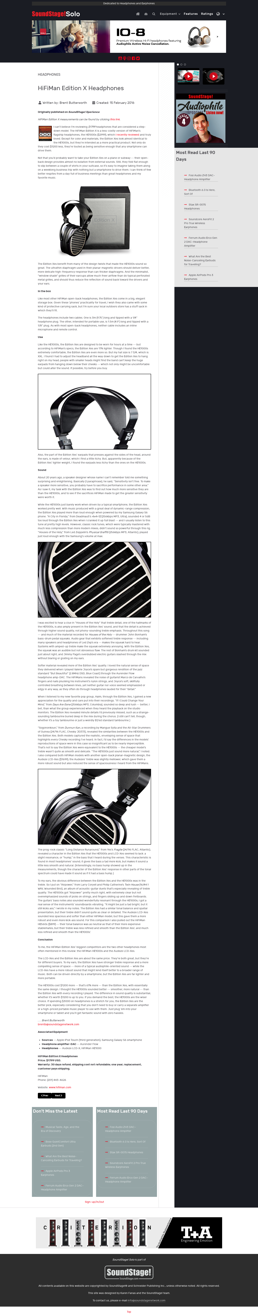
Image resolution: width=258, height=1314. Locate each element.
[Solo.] (56, 14)
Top (129, 1312)
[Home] (138, 14)
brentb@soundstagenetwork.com (58, 1024)
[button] (178, 64)
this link (115, 119)
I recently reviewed (127, 134)
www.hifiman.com (60, 1087)
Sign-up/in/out (94, 1202)
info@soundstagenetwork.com (146, 1300)
